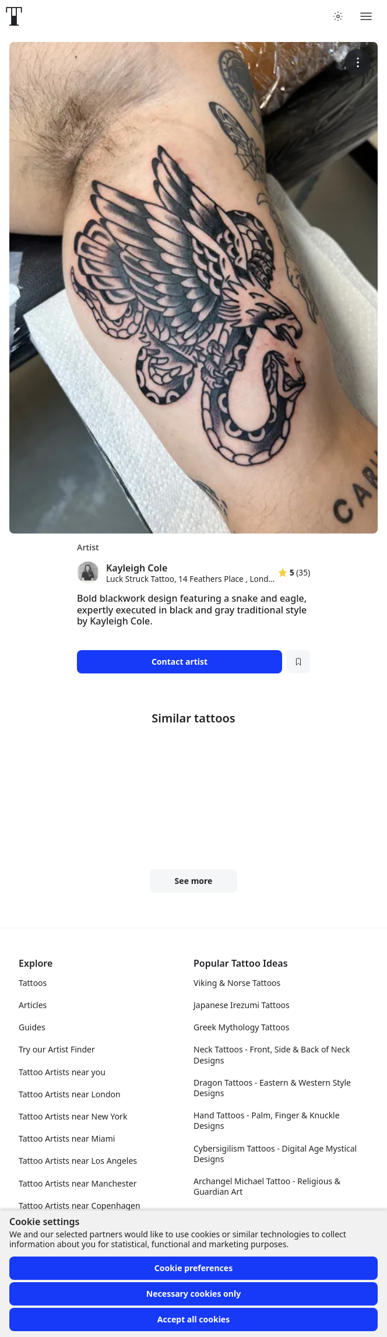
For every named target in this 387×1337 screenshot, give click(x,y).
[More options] (357, 62)
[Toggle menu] (366, 16)
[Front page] (14, 16)
